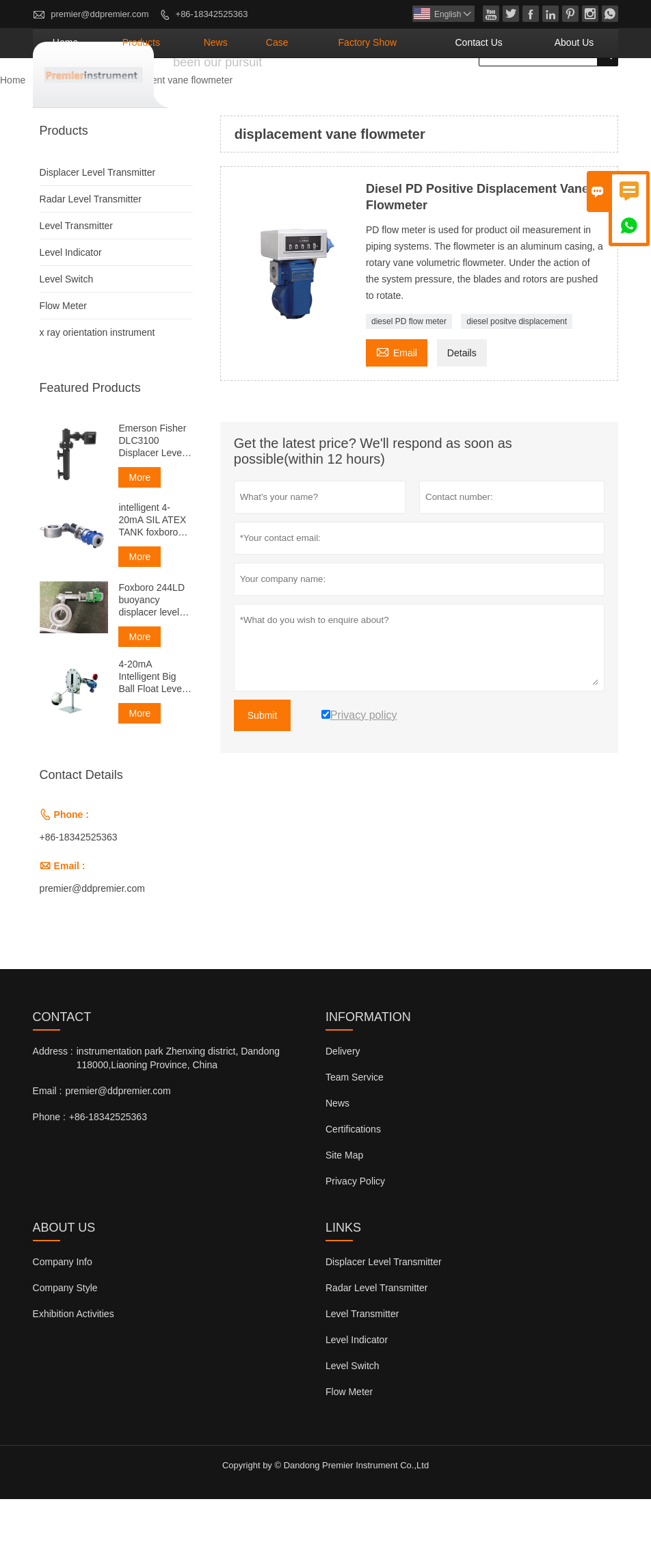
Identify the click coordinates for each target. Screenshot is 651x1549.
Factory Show (428, 92)
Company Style (65, 1337)
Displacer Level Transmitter (98, 222)
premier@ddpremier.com (99, 14)
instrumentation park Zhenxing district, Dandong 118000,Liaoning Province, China (178, 1108)
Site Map (344, 1205)
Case (359, 92)
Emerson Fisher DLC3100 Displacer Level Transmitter (152, 491)
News (312, 92)
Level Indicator (71, 302)
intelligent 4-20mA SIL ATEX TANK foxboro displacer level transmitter (152, 570)
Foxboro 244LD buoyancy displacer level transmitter (151, 650)
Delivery (343, 1101)
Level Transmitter (76, 275)
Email (396, 401)
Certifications (353, 1179)
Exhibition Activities (73, 1363)
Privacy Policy (355, 1231)
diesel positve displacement (516, 371)
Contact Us (512, 92)
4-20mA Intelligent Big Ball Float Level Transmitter (151, 727)
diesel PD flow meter (409, 371)
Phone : (49, 1166)
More (139, 527)
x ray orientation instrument (97, 382)
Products (255, 92)
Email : (47, 1140)
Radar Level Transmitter (91, 248)
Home (198, 92)
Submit (263, 765)
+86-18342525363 (212, 14)
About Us (584, 92)
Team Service (355, 1127)
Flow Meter (63, 355)
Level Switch (67, 328)
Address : (53, 1101)
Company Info (62, 1311)
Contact (62, 1067)
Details (462, 402)
